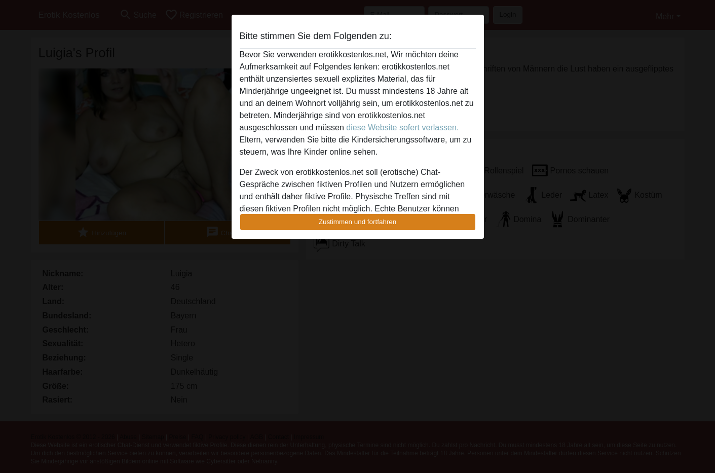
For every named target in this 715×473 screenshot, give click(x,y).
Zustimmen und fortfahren (358, 222)
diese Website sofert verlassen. (402, 127)
